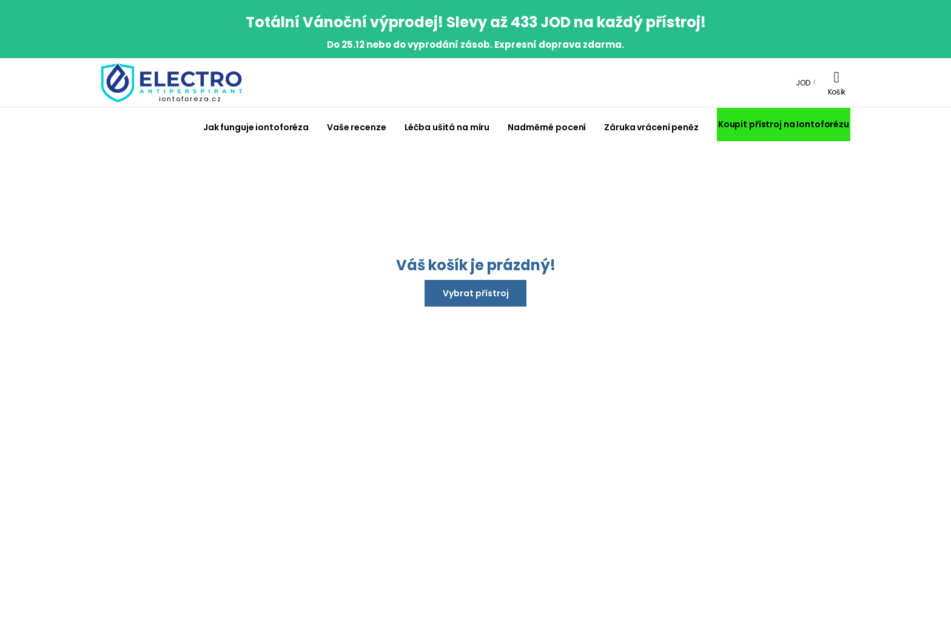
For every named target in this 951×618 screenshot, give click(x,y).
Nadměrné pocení (547, 127)
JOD (803, 83)
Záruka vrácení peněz (651, 127)
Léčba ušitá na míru (447, 127)
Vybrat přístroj (476, 293)
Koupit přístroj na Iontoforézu (783, 124)
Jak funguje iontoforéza (256, 127)
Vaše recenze (356, 127)
